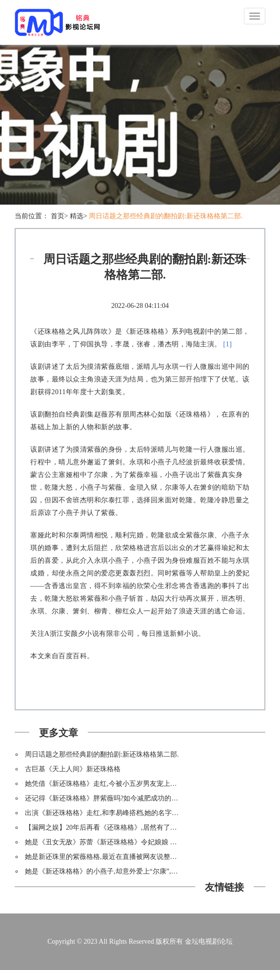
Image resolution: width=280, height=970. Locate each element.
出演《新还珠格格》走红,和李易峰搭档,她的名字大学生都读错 (119, 813)
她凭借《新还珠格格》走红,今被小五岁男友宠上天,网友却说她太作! (127, 783)
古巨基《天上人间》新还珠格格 (72, 769)
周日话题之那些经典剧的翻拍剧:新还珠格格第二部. (165, 216)
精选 (76, 216)
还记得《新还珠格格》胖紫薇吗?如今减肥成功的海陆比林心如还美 (125, 798)
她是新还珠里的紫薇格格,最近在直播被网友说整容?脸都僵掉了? (121, 856)
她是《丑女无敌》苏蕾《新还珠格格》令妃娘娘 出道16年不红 (118, 842)
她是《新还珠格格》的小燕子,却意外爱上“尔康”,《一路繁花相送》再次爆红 (139, 871)
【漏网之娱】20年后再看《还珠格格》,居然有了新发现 (108, 827)
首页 (57, 216)
